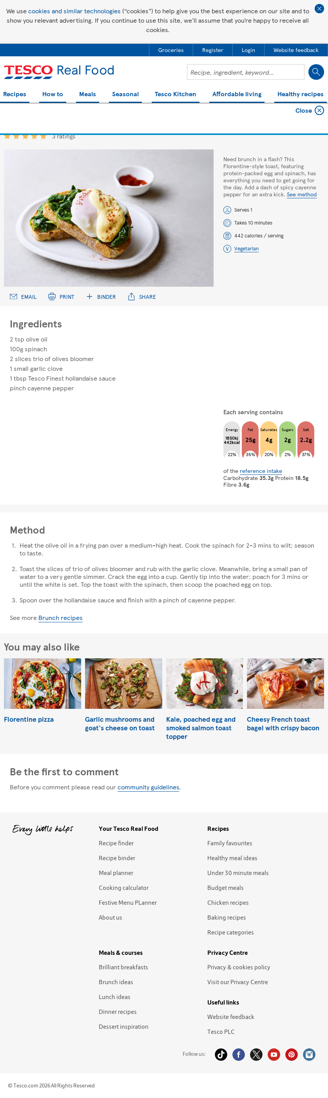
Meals (87, 94)
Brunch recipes (60, 617)
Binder (101, 297)
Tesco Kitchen (175, 94)
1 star (7, 136)
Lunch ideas (114, 996)
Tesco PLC (221, 1031)
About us (110, 917)
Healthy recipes (300, 94)
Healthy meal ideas (232, 857)
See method (302, 194)
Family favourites (229, 842)
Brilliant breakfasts (123, 966)
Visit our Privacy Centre (237, 981)
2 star (16, 136)
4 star (34, 136)
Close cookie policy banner (319, 8)
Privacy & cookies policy (238, 966)
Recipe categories (230, 932)
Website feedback (230, 1016)
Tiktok (221, 1054)
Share (142, 297)
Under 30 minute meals (238, 872)
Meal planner (116, 872)
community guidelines (148, 786)
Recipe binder (117, 857)
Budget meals (225, 887)
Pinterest (291, 1054)
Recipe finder (116, 842)
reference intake (261, 470)
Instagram (309, 1054)
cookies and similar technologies (74, 10)
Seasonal (125, 94)
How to (52, 94)
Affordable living (236, 94)
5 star (43, 136)
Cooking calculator (124, 887)
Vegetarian (246, 248)
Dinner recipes (118, 1011)
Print (61, 297)
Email (23, 297)
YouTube (274, 1054)
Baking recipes (226, 917)
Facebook (238, 1054)
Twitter (256, 1054)
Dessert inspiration (124, 1026)
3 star (25, 136)
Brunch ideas (116, 981)
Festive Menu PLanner (128, 902)
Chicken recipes (228, 902)
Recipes (14, 94)
